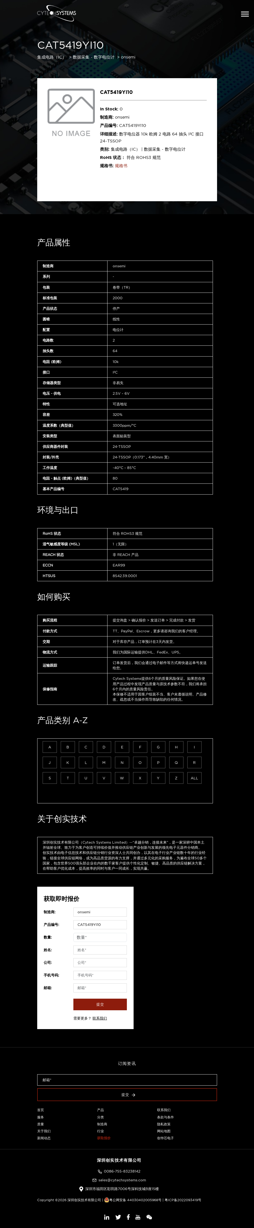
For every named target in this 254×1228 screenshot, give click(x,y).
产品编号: (51, 925)
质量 (40, 1124)
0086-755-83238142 (122, 1171)
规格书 (121, 165)
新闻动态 (44, 1138)
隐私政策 (164, 1124)
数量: (48, 937)
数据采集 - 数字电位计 (93, 57)
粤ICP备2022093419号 (183, 1200)
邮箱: (48, 988)
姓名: (48, 950)
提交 (100, 1004)
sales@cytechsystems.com (122, 1180)
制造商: (50, 912)
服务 (40, 1117)
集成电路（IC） (51, 57)
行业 (100, 1131)
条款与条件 (165, 1117)
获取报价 (104, 1138)
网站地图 (164, 1131)
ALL (194, 778)
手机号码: (51, 975)
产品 (100, 1110)
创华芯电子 (165, 1138)
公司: (48, 962)
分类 (100, 1117)
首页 (40, 1110)
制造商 (102, 1124)
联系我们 (100, 1018)
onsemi (128, 57)
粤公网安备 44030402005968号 (132, 1199)
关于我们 (44, 1131)
